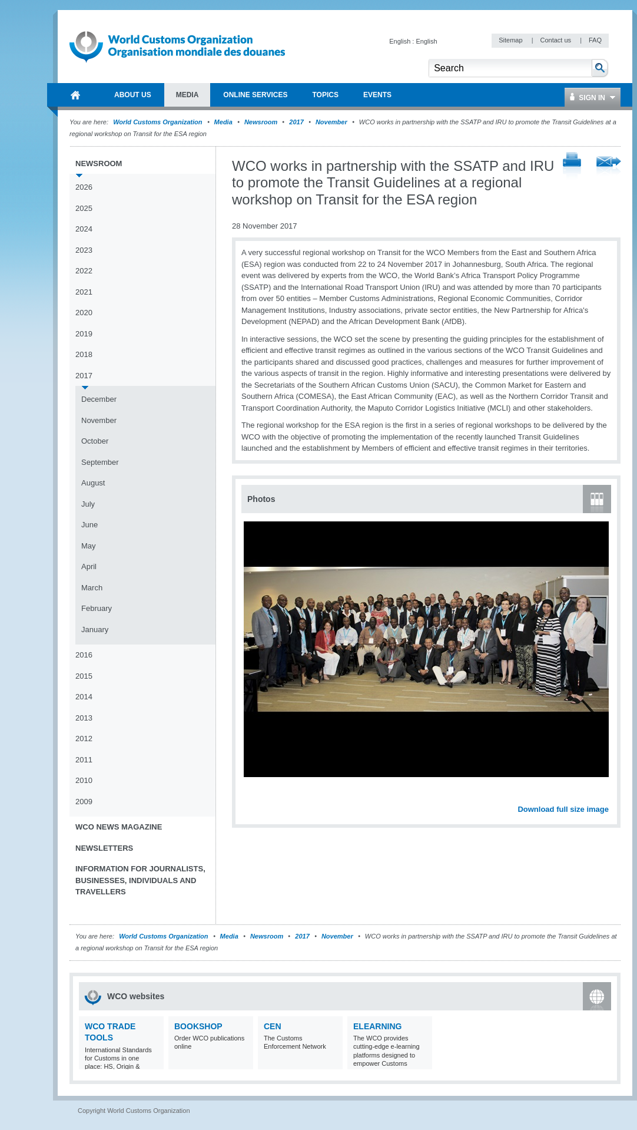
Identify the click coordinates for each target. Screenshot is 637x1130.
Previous (254, 796)
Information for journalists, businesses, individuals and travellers (140, 880)
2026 (83, 187)
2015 (83, 676)
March (91, 587)
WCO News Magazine (118, 826)
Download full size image (563, 809)
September (100, 462)
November (331, 121)
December (99, 399)
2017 (296, 121)
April (89, 566)
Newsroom (260, 121)
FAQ (595, 40)
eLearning (377, 1026)
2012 (83, 738)
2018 (83, 354)
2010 (83, 780)
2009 (83, 801)
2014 (83, 696)
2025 (83, 208)
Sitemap (511, 40)
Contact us (556, 40)
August (93, 482)
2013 (83, 717)
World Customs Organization (158, 121)
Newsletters (104, 848)
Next (606, 796)
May (88, 545)
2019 (83, 333)
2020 (83, 312)
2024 (83, 228)
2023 (83, 250)
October (94, 441)
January (94, 629)
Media (223, 121)
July (88, 504)
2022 (83, 270)
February (96, 608)
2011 (83, 759)
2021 (83, 292)
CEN (272, 1026)
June (89, 524)
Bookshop (198, 1026)
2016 (83, 654)
